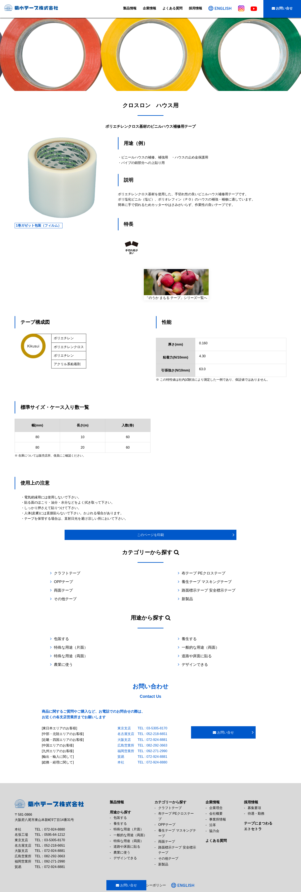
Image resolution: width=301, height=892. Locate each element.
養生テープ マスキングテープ (79, 582)
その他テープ (65, 590)
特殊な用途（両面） (138, 639)
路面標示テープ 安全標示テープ (215, 582)
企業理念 (216, 790)
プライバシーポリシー (162, 867)
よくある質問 (172, 8)
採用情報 (195, 8)
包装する (61, 630)
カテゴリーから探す (170, 785)
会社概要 (216, 796)
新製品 (194, 590)
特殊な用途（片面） (205, 630)
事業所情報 (217, 802)
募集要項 (254, 790)
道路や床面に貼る (203, 639)
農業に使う (63, 647)
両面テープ (130, 582)
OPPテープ (197, 573)
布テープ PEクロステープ (143, 573)
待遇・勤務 (256, 796)
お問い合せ (282, 8)
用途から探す (120, 794)
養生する (128, 630)
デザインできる (201, 647)
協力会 (214, 813)
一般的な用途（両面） (73, 639)
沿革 (212, 807)
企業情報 (149, 8)
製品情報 (129, 8)
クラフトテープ (67, 573)
